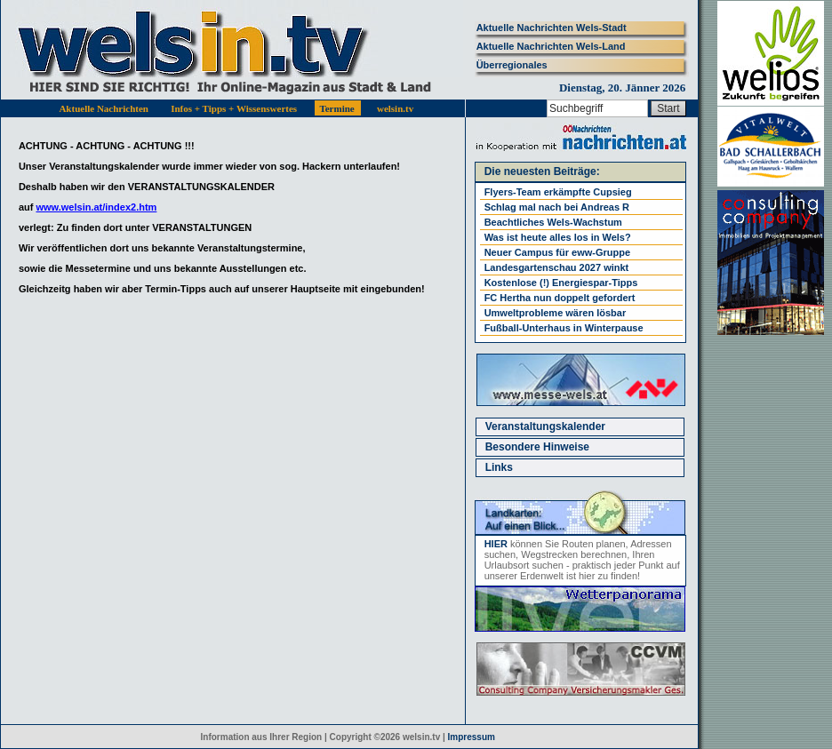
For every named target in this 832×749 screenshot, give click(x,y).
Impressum (471, 737)
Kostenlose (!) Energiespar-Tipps (561, 282)
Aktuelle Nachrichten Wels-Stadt (551, 27)
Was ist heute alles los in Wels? (557, 237)
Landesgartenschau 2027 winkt (556, 267)
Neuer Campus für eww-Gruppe (557, 252)
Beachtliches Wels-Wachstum (553, 222)
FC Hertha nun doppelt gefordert (560, 297)
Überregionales (512, 65)
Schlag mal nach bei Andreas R (556, 207)
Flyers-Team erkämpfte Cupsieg (558, 192)
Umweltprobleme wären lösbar (555, 312)
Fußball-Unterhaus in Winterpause (564, 328)
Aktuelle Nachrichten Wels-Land (551, 46)
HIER (496, 543)
